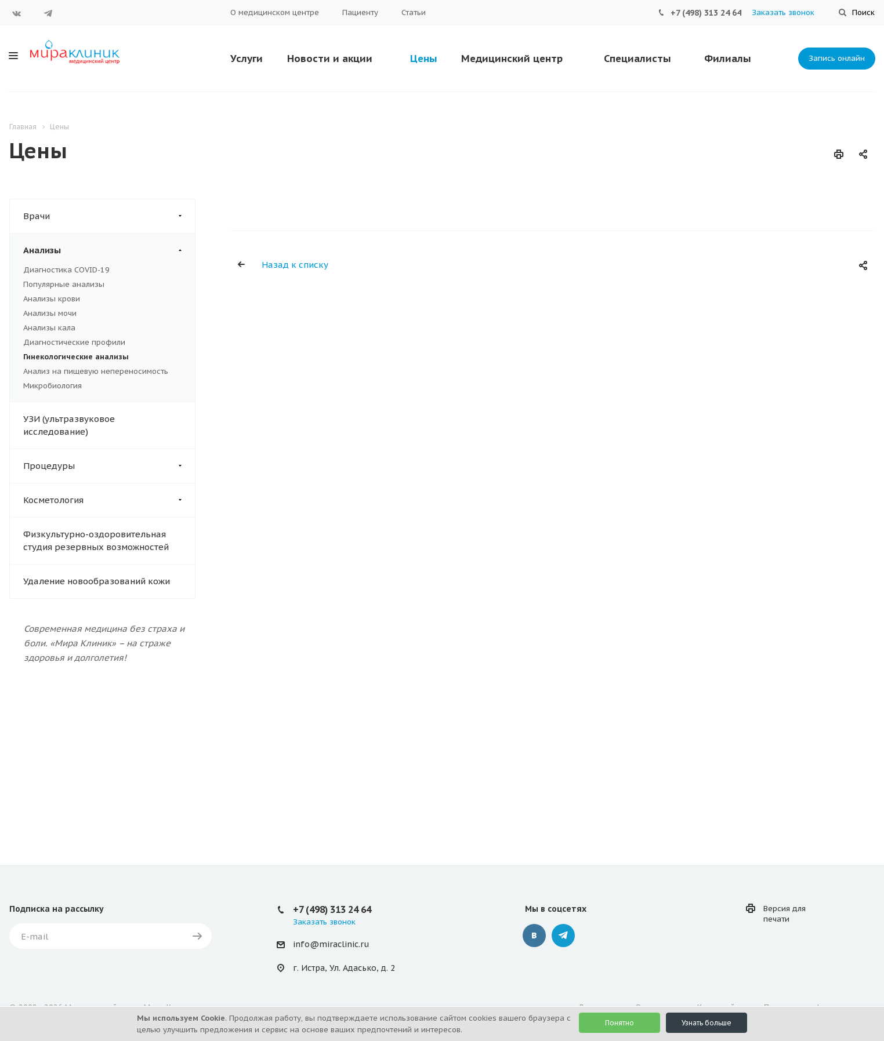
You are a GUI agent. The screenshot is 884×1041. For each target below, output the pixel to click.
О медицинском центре (274, 12)
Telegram (48, 13)
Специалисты (637, 58)
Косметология (109, 500)
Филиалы (727, 58)
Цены (423, 58)
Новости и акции (329, 58)
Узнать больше (706, 1022)
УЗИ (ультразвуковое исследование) (69, 425)
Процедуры (109, 466)
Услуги (246, 58)
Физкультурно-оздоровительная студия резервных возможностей (96, 540)
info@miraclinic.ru (331, 944)
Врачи (109, 216)
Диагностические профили (74, 342)
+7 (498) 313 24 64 (706, 13)
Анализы (109, 250)
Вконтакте (17, 13)
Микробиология (52, 386)
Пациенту (360, 12)
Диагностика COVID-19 (66, 270)
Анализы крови (51, 299)
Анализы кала (49, 328)
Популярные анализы (63, 284)
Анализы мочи (50, 313)
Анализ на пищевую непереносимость (95, 371)
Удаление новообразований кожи (96, 581)
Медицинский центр (512, 58)
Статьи (413, 12)
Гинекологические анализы (76, 357)
